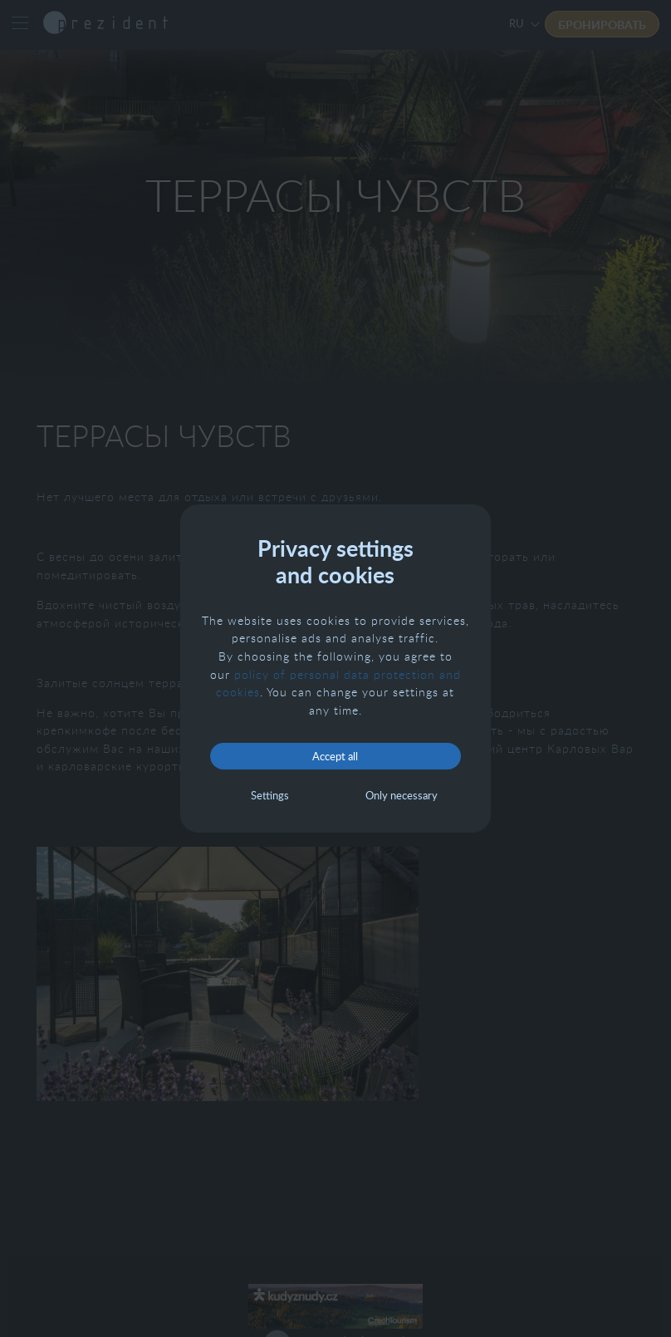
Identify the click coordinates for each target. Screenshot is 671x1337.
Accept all (335, 756)
